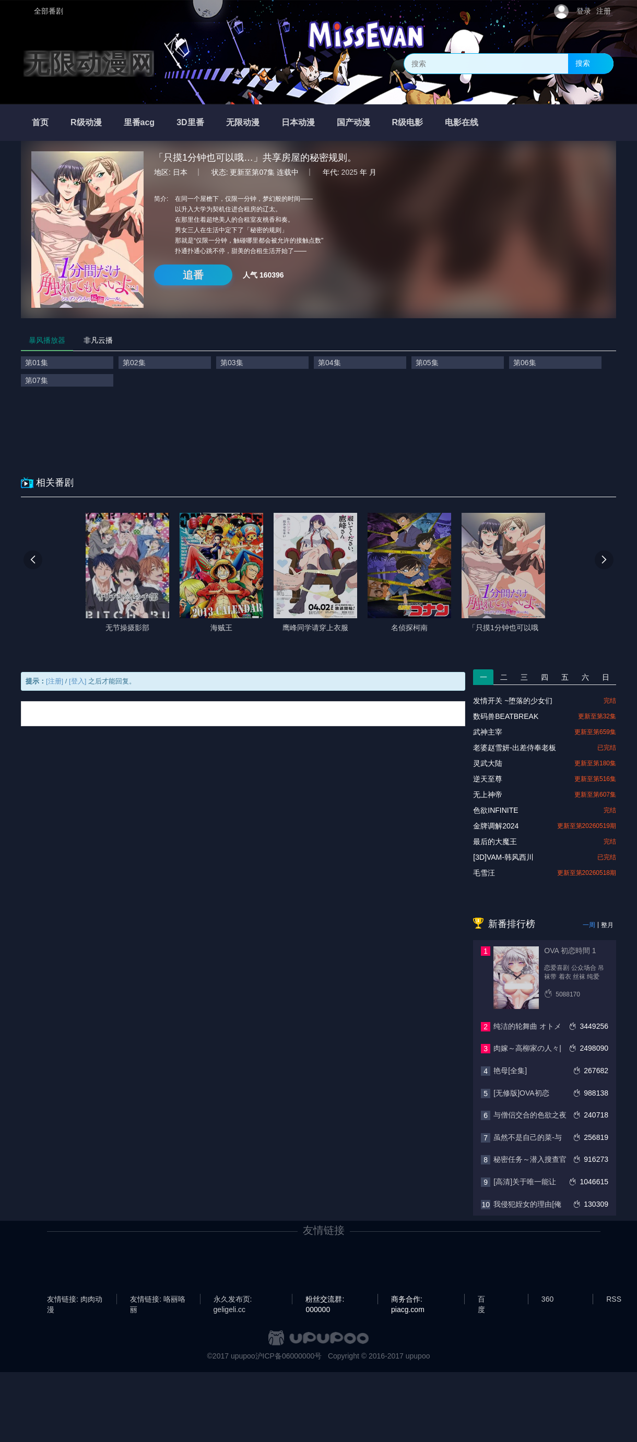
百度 (481, 1299)
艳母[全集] (510, 1070)
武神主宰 (487, 732)
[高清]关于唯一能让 (524, 1181)
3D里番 (190, 122)
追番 (193, 275)
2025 (349, 172)
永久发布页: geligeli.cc (233, 1299)
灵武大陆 (487, 763)
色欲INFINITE (495, 810)
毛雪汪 (484, 873)
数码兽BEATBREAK (505, 716)
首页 (40, 122)
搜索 (582, 63)
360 (547, 1299)
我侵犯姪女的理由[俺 (527, 1204)
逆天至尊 (487, 779)
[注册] (54, 681)
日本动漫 (298, 122)
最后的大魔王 (495, 841)
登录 (583, 11)
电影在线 (461, 122)
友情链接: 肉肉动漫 (74, 1299)
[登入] (77, 681)
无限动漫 (242, 122)
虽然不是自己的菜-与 (527, 1137)
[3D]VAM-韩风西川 (503, 857)
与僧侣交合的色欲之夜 (530, 1115)
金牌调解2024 (495, 826)
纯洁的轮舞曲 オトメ (527, 1026)
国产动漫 (353, 122)
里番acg (139, 122)
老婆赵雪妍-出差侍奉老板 (514, 747)
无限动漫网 (88, 63)
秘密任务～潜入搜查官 (530, 1159)
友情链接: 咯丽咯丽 (157, 1299)
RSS (613, 1299)
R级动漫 (86, 122)
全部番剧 (48, 11)
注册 (603, 11)
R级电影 (407, 122)
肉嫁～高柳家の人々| (527, 1048)
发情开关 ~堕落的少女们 (512, 700)
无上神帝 (487, 794)
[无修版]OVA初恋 (521, 1093)
